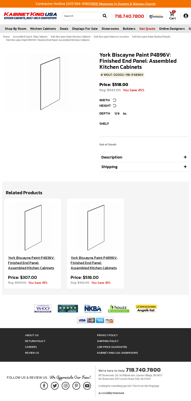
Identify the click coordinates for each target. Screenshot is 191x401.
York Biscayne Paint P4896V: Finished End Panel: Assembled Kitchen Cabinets (94, 262)
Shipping (109, 167)
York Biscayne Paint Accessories (111, 36)
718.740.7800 (129, 16)
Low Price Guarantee (112, 347)
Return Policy (35, 341)
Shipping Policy (108, 341)
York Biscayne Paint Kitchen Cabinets (71, 36)
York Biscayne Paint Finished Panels (151, 36)
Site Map (149, 386)
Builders (129, 28)
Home (6, 36)
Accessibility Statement (111, 393)
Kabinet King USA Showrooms (117, 353)
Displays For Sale (85, 28)
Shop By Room (15, 28)
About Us (32, 335)
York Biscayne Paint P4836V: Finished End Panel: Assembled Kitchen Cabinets (31, 262)
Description (111, 157)
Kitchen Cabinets (43, 28)
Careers (31, 347)
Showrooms (110, 28)
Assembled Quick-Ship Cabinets (30, 36)
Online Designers (172, 28)
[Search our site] (81, 16)
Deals (64, 28)
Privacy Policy (107, 335)
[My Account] (186, 15)
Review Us (32, 353)
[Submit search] (105, 16)
